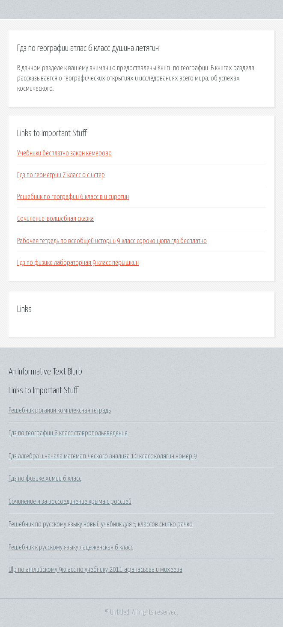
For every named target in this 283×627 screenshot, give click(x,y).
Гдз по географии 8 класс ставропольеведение (68, 433)
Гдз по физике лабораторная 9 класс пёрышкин (78, 262)
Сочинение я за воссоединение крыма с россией (70, 501)
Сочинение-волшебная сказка (55, 218)
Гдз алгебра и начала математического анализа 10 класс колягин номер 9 (103, 456)
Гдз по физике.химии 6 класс (45, 478)
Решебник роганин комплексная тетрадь (60, 410)
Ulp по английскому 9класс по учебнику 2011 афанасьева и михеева (95, 569)
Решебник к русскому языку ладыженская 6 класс (71, 547)
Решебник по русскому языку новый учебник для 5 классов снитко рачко (101, 524)
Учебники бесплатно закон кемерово (64, 153)
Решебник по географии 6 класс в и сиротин (73, 196)
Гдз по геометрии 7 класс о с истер (61, 175)
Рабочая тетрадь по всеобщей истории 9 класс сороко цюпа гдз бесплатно (112, 241)
